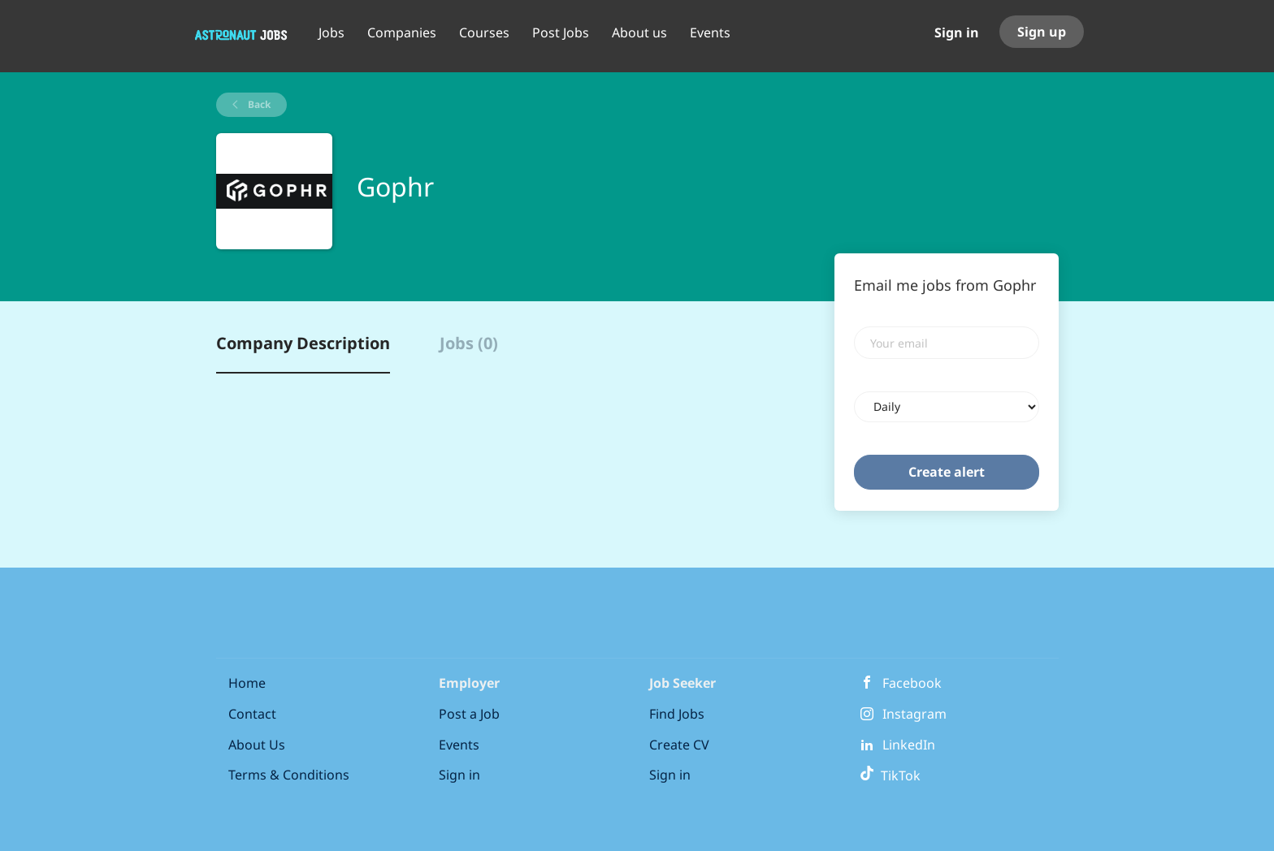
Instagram (914, 714)
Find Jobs (676, 714)
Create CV (679, 745)
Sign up (1041, 32)
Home (247, 683)
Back (258, 104)
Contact (252, 714)
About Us (256, 745)
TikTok (890, 775)
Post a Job (469, 714)
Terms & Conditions (288, 775)
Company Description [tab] (303, 343)
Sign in (956, 32)
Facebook (912, 683)
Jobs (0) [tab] (469, 343)
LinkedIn (908, 745)
